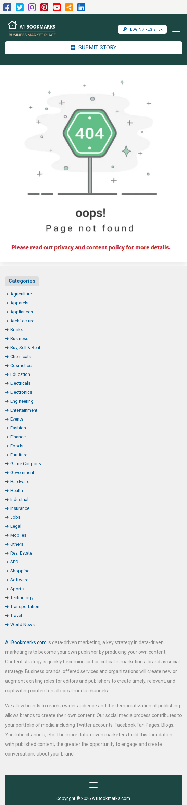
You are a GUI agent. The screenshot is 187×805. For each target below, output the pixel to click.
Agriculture (21, 294)
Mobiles (18, 535)
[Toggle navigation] (174, 29)
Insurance (19, 508)
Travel (16, 615)
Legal (15, 526)
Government (22, 472)
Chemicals (20, 356)
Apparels (19, 302)
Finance (18, 436)
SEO (14, 561)
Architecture (22, 320)
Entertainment (23, 410)
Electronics (21, 392)
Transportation (24, 606)
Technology (21, 597)
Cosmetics (21, 365)
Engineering (22, 401)
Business (19, 338)
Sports (17, 588)
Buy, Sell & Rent (25, 347)
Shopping (20, 570)
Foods (16, 445)
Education (20, 374)
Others (16, 544)
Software (19, 579)
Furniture (18, 454)
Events (16, 419)
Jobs (15, 517)
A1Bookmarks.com (26, 642)
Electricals (20, 383)
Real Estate (21, 553)
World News (22, 624)
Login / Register (143, 29)
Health (16, 490)
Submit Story (93, 47)
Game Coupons (25, 463)
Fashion (18, 428)
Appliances (21, 311)
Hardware (19, 481)
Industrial (19, 499)
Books (16, 329)
